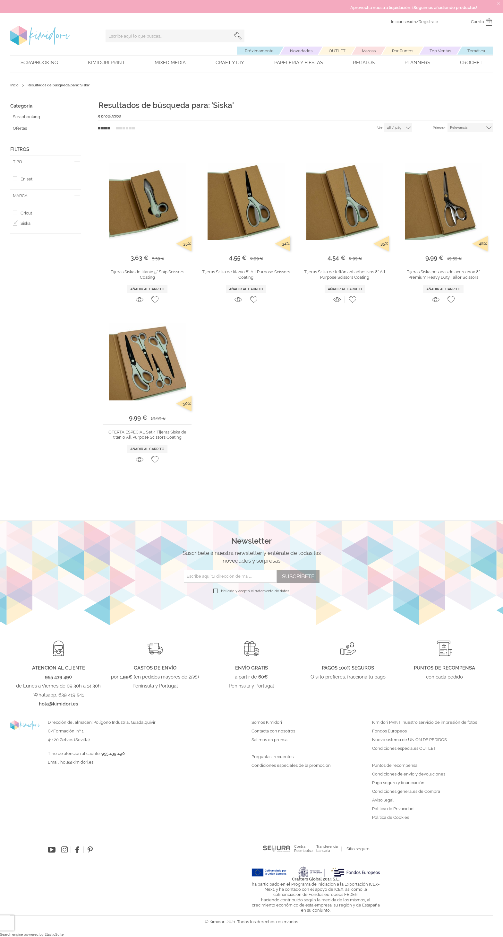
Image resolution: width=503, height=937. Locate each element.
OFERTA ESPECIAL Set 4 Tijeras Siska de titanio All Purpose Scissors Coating (147, 435)
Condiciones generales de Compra (406, 791)
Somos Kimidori (267, 722)
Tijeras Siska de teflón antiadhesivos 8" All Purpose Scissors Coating (344, 274)
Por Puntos (402, 50)
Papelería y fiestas (298, 63)
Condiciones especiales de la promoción (292, 765)
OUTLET (337, 50)
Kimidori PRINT (106, 63)
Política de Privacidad (392, 809)
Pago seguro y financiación (398, 783)
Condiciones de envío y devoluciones (408, 774)
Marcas (369, 50)
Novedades (301, 50)
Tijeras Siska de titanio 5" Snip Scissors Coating (147, 274)
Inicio (15, 85)
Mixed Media (170, 63)
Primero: (439, 128)
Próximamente (259, 50)
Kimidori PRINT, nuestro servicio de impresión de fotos (424, 722)
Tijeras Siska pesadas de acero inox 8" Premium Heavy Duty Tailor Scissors (443, 274)
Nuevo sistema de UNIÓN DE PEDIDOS (409, 740)
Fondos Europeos (389, 731)
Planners (417, 63)
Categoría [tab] (21, 106)
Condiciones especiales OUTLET (404, 748)
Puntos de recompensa (394, 765)
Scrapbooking (39, 63)
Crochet (471, 63)
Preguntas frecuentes (273, 757)
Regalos (364, 63)
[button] (155, 299)
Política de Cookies (390, 817)
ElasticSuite (54, 935)
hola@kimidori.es (76, 762)
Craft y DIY (230, 63)
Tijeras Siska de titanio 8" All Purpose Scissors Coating (246, 274)
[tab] (45, 161)
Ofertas (20, 128)
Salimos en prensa (269, 740)
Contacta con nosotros (273, 731)
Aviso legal (383, 800)
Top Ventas (440, 50)
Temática (476, 50)
